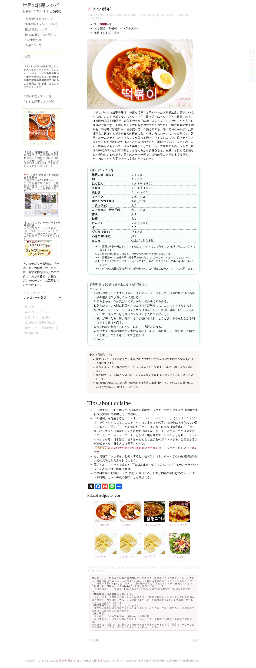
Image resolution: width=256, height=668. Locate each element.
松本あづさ (101, 660)
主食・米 (109, 567)
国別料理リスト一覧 (38, 96)
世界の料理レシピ (41, 5)
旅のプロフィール (36, 312)
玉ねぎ (101, 570)
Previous (93, 640)
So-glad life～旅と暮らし (40, 35)
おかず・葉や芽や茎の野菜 (132, 567)
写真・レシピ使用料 (37, 317)
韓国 (103, 24)
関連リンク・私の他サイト (41, 328)
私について (32, 307)
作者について (33, 45)
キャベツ (164, 567)
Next (195, 640)
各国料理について (36, 29)
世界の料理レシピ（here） (42, 24)
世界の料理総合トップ (39, 19)
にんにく (189, 567)
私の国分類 (32, 333)
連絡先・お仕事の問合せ (40, 322)
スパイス (176, 567)
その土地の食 (33, 40)
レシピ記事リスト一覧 (40, 101)
